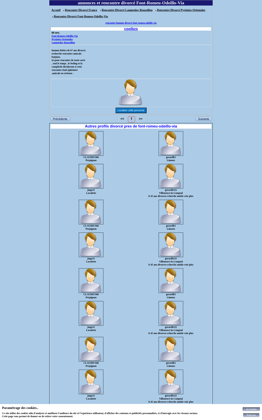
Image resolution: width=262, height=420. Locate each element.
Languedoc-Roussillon (63, 42)
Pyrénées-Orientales (62, 39)
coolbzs (131, 29)
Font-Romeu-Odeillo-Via (65, 36)
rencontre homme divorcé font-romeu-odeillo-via (130, 22)
